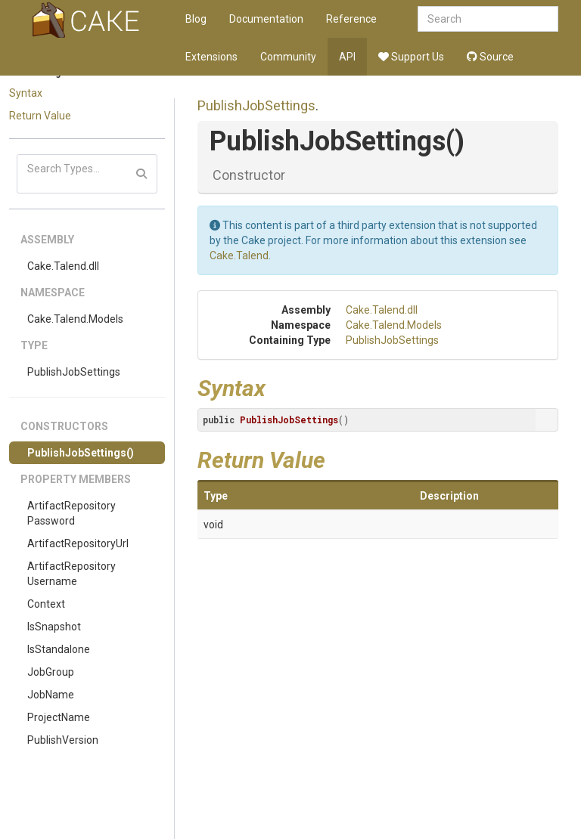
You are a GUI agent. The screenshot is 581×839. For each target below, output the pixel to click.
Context (46, 604)
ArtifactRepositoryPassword (71, 513)
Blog (196, 19)
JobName (50, 695)
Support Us (411, 57)
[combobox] (488, 19)
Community (288, 57)
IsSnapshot (54, 627)
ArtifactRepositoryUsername (71, 573)
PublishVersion (62, 740)
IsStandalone (58, 649)
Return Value (40, 116)
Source (490, 57)
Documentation (266, 19)
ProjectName (58, 717)
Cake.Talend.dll (63, 266)
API (347, 57)
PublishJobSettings (73, 372)
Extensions (211, 57)
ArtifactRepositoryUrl (78, 543)
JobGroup (50, 672)
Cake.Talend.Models (75, 319)
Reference (351, 19)
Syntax (25, 93)
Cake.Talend (239, 255)
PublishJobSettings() (80, 453)
